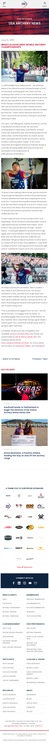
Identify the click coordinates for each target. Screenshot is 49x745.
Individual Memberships (36, 599)
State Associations (34, 616)
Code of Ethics (32, 703)
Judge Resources (9, 707)
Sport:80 (43, 740)
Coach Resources (33, 664)
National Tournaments (11, 608)
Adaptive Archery (9, 676)
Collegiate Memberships (36, 608)
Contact (38, 726)
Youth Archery (8, 664)
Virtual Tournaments (11, 680)
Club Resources (9, 699)
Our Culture (31, 628)
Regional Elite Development (32, 644)
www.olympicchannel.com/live (15, 343)
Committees (31, 707)
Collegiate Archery (10, 672)
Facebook (19, 346)
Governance (31, 695)
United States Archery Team (35, 638)
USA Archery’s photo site (26, 337)
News (5, 599)
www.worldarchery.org (22, 334)
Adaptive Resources (10, 703)
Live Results (7, 603)
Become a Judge (32, 678)
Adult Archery (8, 668)
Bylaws (29, 699)
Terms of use (42, 734)
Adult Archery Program (12, 647)
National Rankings (34, 632)
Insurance (31, 612)
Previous (36, 358)
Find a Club (7, 628)
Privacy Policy (33, 734)
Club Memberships (33, 603)
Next (45, 358)
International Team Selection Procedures (35, 650)
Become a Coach (33, 668)
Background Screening (36, 683)
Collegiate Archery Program (10, 642)
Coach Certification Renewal (34, 673)
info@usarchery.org (13, 726)
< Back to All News (10, 358)
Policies (30, 712)
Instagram (40, 346)
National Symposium (10, 616)
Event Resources (9, 712)
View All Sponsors (24, 567)
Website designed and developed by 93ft (15, 740)
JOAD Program (8, 637)
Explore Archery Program (12, 632)
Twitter (28, 346)
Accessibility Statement (24, 736)
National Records (9, 612)
